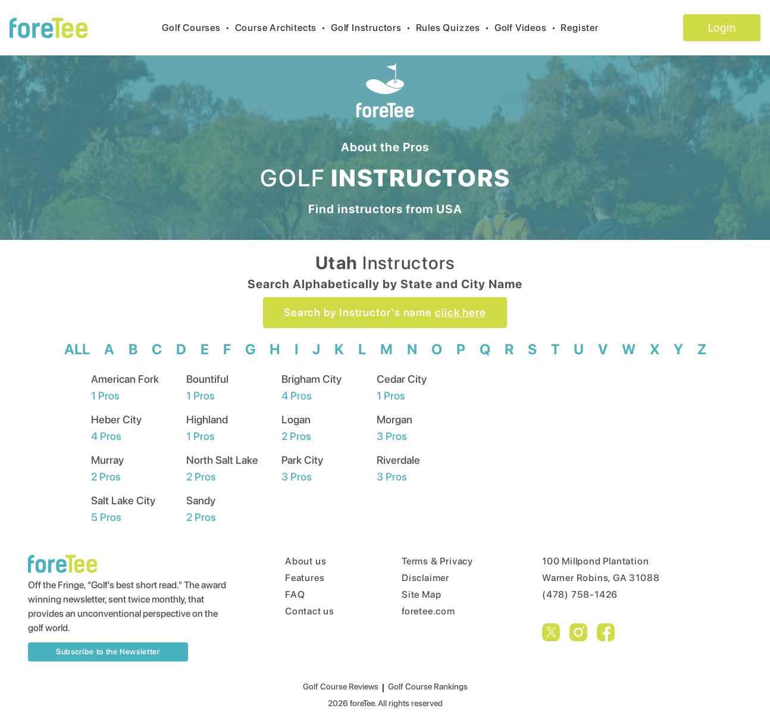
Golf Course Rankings (428, 686)
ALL (77, 349)
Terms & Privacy (437, 561)
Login (721, 27)
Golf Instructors (373, 27)
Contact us (309, 611)
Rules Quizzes (455, 27)
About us (305, 561)
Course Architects (283, 27)
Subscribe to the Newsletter (108, 651)
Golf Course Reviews (340, 686)
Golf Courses (198, 27)
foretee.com (428, 611)
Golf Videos (527, 27)
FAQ (295, 594)
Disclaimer (425, 577)
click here (460, 312)
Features (304, 577)
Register (584, 27)
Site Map (421, 594)
